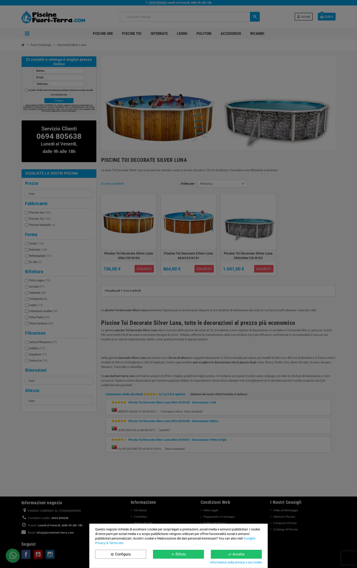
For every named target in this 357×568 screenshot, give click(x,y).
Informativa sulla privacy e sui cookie (236, 562)
